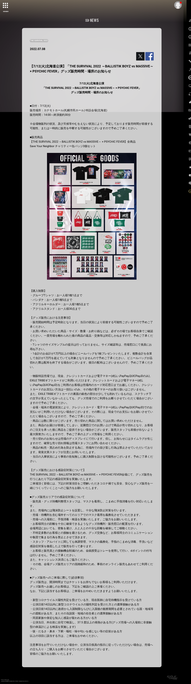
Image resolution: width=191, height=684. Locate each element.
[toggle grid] (6, 6)
